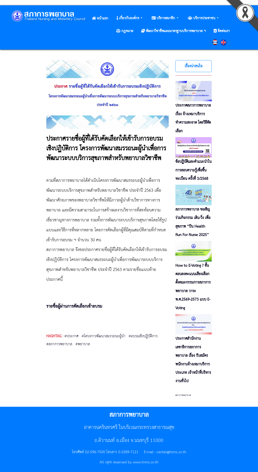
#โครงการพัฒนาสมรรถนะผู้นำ (103, 336)
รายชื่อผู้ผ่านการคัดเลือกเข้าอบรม (74, 306)
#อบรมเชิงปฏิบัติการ (143, 336)
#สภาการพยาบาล (59, 344)
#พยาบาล (83, 344)
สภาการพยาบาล (183, 395)
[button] (129, 18)
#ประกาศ (71, 336)
